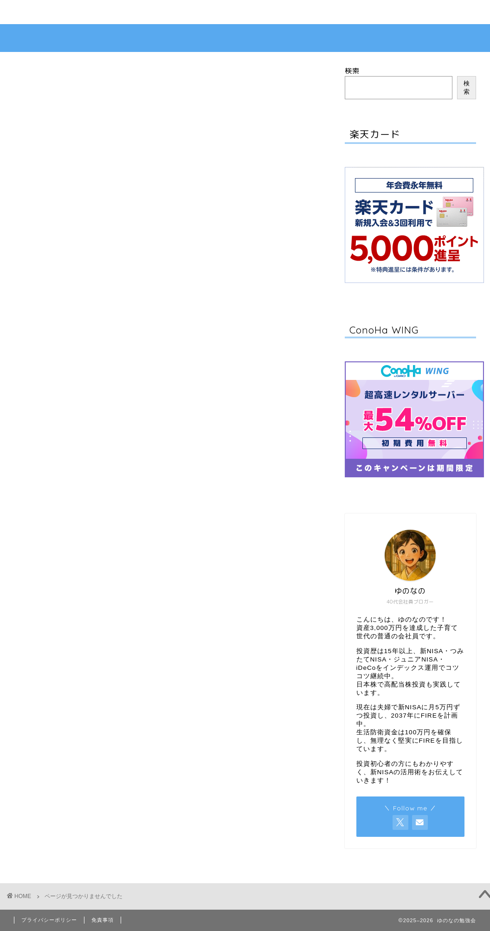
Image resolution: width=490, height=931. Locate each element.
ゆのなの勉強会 (245, 38)
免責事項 (102, 920)
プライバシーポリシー (49, 920)
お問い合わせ (44, 12)
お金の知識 (73, 484)
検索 (352, 71)
